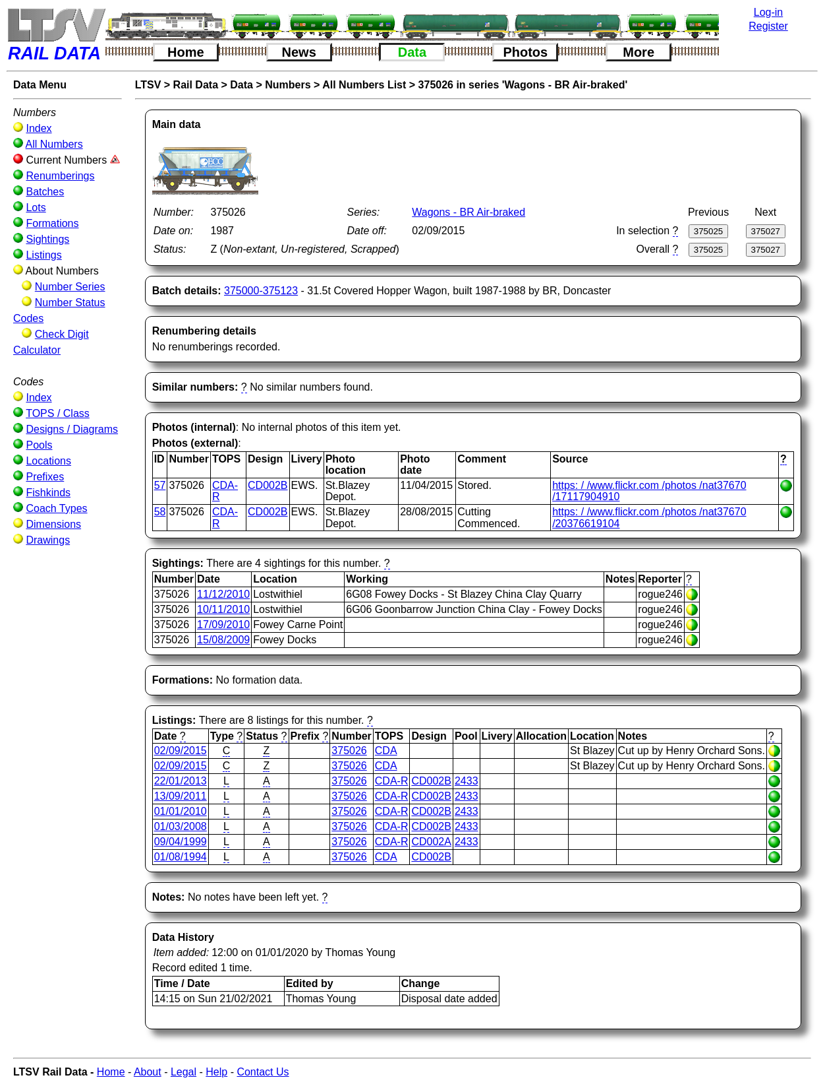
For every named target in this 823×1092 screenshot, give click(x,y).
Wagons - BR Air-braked (468, 212)
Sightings (47, 239)
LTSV (148, 84)
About (147, 1071)
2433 (466, 781)
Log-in (768, 12)
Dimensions (53, 524)
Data (412, 52)
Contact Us (263, 1071)
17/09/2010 (223, 624)
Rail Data (195, 84)
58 (160, 511)
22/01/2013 (180, 781)
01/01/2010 (180, 811)
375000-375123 (261, 290)
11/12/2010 (223, 594)
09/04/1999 (180, 841)
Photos (525, 52)
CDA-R (392, 781)
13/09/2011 (180, 796)
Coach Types (56, 508)
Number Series (70, 286)
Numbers (287, 84)
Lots (35, 207)
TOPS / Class (58, 413)
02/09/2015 (180, 750)
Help (216, 1071)
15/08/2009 (223, 639)
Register (768, 26)
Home (185, 52)
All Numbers (54, 144)
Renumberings (60, 175)
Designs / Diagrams (72, 429)
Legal (183, 1071)
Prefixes (45, 476)
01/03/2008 (180, 826)
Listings (43, 255)
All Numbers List (364, 84)
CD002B (267, 485)
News (299, 52)
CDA (386, 750)
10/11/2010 (223, 609)
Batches (45, 191)
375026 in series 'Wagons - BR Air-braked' (523, 84)
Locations (48, 460)
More (638, 52)
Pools (39, 445)
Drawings (48, 540)
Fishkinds (48, 492)
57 (160, 485)
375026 (348, 750)
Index (38, 128)
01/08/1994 (180, 856)
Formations (52, 223)
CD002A (431, 841)
